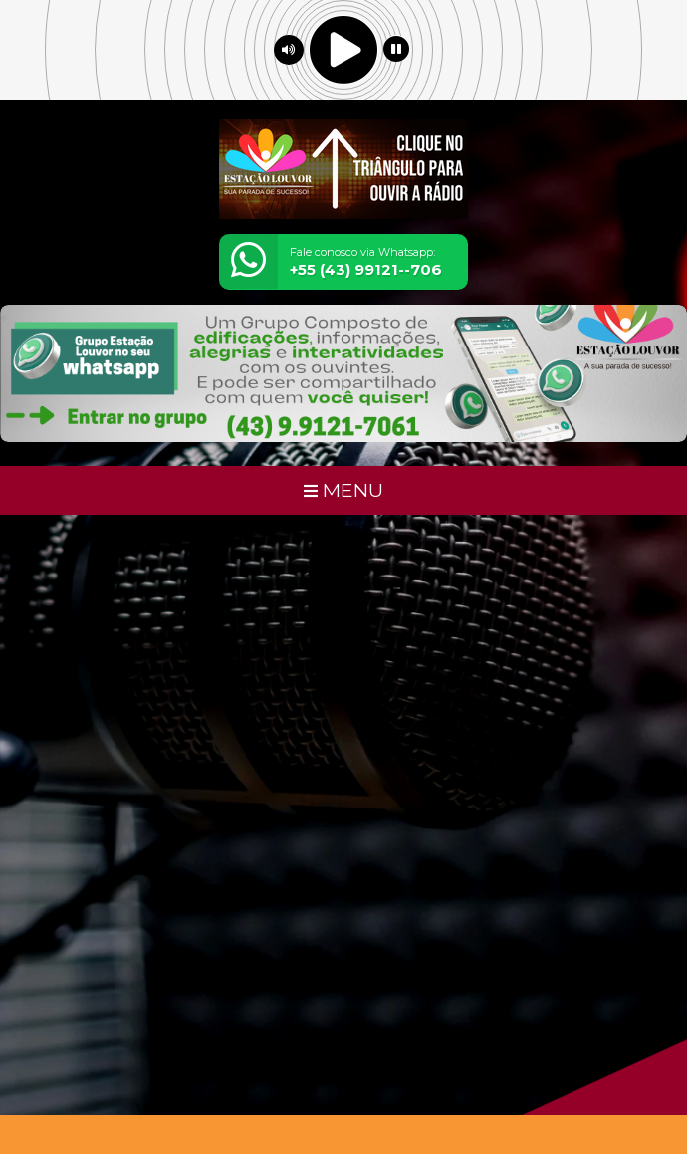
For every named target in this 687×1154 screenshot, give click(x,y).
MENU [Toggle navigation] (343, 490)
